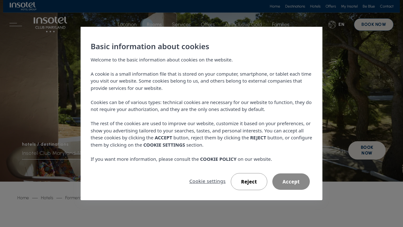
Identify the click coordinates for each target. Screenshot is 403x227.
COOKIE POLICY (218, 159)
